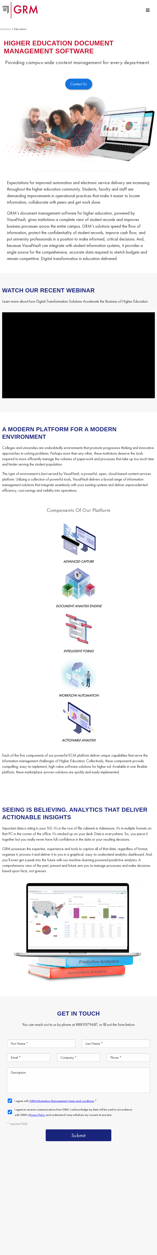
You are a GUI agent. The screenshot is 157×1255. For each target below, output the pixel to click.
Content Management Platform (39, 1191)
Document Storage (30, 1201)
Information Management (122, 1201)
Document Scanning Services (74, 1201)
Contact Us (24, 1211)
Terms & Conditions (107, 1231)
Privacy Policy (129, 1231)
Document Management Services (94, 1191)
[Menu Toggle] (148, 10)
